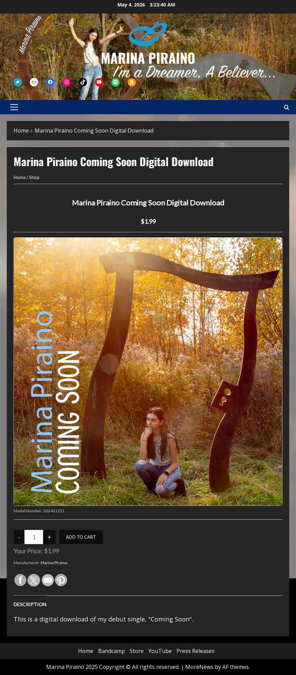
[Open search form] (286, 107)
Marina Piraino (148, 57)
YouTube (160, 651)
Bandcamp (111, 651)
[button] (14, 107)
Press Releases (196, 651)
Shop (34, 177)
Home (19, 177)
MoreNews (199, 667)
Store (137, 651)
